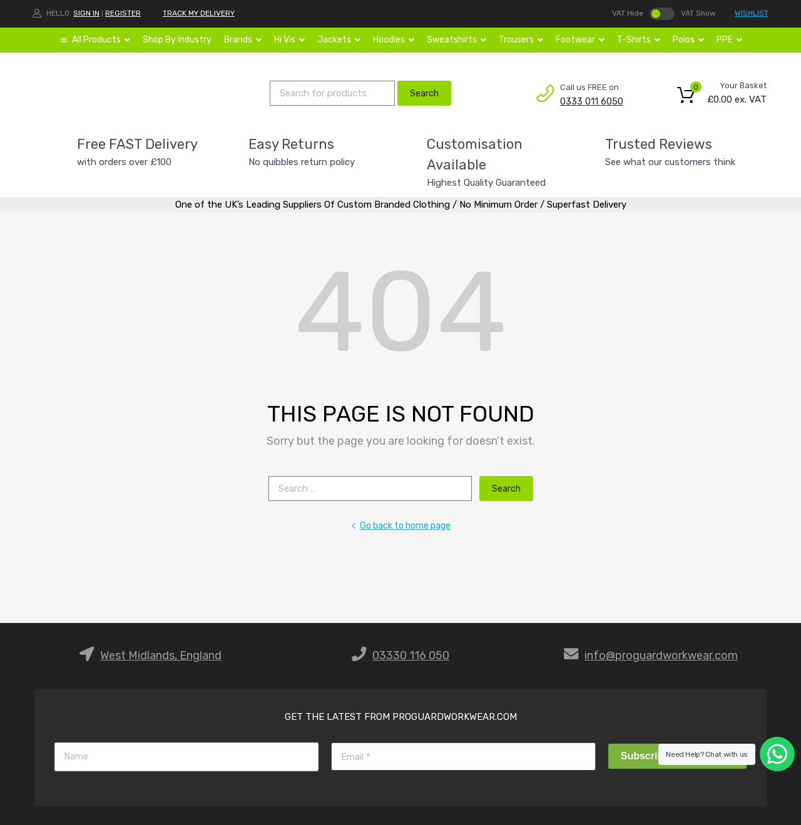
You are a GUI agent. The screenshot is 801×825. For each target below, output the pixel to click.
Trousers (521, 40)
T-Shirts (638, 40)
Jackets (338, 40)
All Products (101, 40)
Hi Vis (289, 40)
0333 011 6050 (590, 101)
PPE (729, 40)
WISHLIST (751, 13)
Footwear (580, 40)
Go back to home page (400, 525)
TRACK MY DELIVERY (199, 13)
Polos (688, 40)
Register (123, 13)
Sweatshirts (456, 40)
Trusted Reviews (658, 144)
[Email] (463, 756)
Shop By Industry (177, 39)
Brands (243, 40)
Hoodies (393, 40)
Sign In (86, 13)
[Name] (186, 756)
